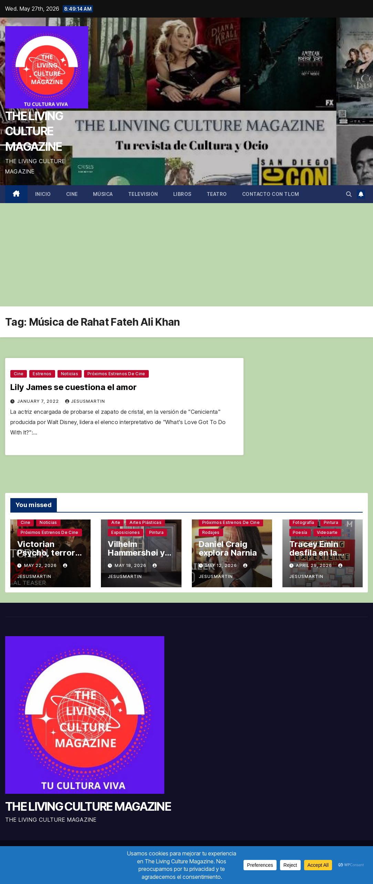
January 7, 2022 (38, 401)
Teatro (217, 194)
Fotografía (303, 522)
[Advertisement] (186, 255)
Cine (72, 194)
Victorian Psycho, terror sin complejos (46, 552)
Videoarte (327, 532)
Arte (115, 522)
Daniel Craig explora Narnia (228, 548)
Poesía (300, 532)
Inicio (43, 194)
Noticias (69, 373)
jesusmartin (85, 401)
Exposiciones (125, 532)
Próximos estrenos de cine (116, 373)
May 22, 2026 (41, 565)
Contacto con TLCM (270, 194)
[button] (349, 194)
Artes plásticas (145, 522)
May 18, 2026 (131, 565)
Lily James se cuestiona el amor (73, 387)
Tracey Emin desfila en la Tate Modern (315, 552)
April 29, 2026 (314, 565)
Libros (182, 194)
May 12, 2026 (221, 565)
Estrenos (42, 373)
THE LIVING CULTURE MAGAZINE (34, 131)
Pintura (156, 532)
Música (103, 194)
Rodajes (211, 532)
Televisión (143, 194)
